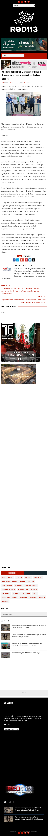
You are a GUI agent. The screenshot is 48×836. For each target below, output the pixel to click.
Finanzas (30, 581)
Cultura (19, 577)
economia (33, 597)
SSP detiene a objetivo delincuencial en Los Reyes (26, 652)
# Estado (27, 256)
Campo (10, 577)
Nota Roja (16, 593)
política (42, 597)
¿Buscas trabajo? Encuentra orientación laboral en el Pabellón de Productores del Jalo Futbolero (27, 644)
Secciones (12, 573)
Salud (35, 593)
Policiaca (26, 593)
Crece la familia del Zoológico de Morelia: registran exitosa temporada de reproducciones (29, 635)
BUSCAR (35, 573)
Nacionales (6, 593)
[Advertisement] (24, 410)
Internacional (23, 589)
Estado (28, 82)
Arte (3, 577)
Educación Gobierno (9, 581)
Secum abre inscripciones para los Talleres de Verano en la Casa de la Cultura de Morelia (29, 626)
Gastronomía (7, 585)
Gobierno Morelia (8, 589)
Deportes (28, 577)
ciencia (14, 597)
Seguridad (6, 597)
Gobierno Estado (31, 585)
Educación (38, 577)
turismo (5, 601)
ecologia (23, 597)
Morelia (34, 589)
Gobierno (18, 585)
